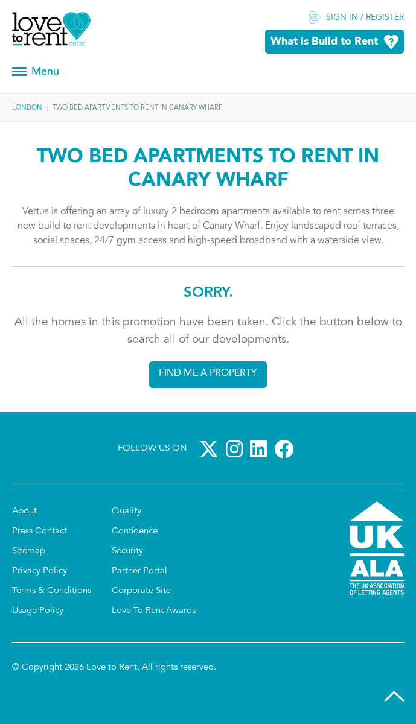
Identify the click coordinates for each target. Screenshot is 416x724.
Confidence (135, 531)
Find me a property (208, 373)
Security (127, 551)
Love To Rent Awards (154, 610)
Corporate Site (141, 590)
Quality (126, 511)
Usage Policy (37, 610)
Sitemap (28, 551)
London (27, 108)
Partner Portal (139, 571)
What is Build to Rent (324, 42)
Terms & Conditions (51, 590)
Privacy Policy (39, 571)
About (24, 511)
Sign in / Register (365, 18)
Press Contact (39, 531)
